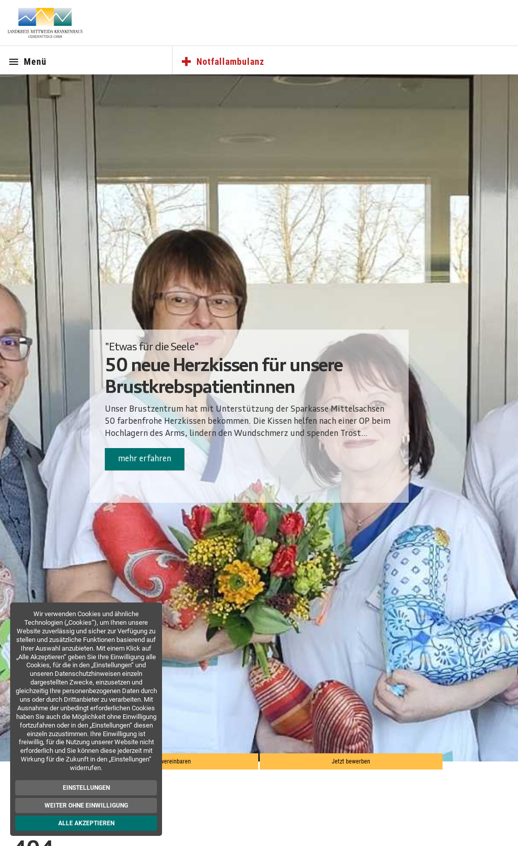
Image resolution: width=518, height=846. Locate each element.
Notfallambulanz (222, 62)
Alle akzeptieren (87, 823)
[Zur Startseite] (45, 23)
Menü (27, 62)
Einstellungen (86, 787)
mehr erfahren (144, 459)
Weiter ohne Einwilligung (87, 805)
